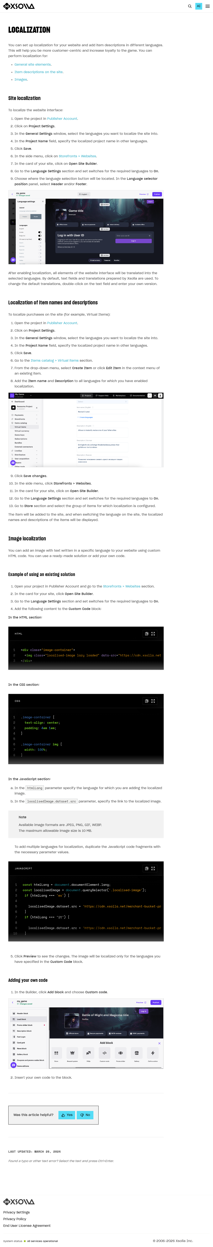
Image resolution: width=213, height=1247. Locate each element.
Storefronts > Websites (77, 156)
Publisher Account (62, 118)
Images (21, 79)
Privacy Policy (14, 1219)
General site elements (33, 64)
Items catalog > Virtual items (55, 360)
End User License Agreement (27, 1225)
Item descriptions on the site (39, 72)
